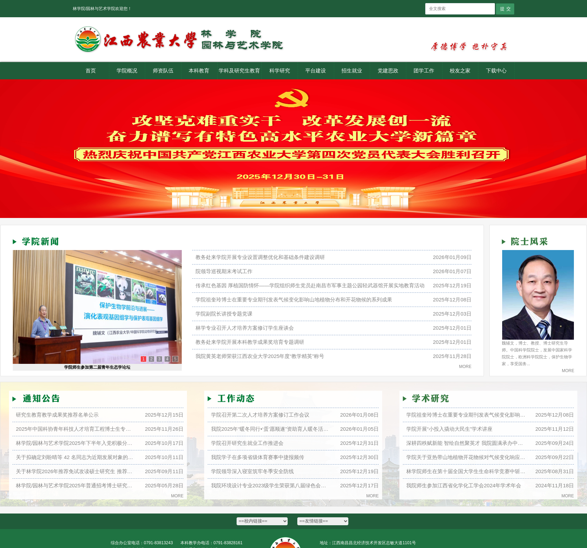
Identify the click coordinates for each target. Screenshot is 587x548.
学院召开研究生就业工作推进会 (247, 443)
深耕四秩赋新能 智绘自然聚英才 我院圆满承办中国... (466, 443)
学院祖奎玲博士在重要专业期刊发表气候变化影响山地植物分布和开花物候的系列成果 (294, 299)
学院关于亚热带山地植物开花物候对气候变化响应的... (466, 457)
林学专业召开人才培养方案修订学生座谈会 (245, 328)
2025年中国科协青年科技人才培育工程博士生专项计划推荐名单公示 (75, 429)
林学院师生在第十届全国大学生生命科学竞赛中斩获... (466, 471)
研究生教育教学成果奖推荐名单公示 (57, 415)
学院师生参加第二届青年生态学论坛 (97, 367)
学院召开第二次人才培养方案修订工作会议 (260, 415)
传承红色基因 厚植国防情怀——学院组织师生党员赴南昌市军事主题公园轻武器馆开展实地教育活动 (310, 285)
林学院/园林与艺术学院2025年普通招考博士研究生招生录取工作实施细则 (75, 485)
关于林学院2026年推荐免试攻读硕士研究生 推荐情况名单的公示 (75, 471)
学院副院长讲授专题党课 (224, 314)
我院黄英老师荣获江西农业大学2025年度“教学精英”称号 (260, 356)
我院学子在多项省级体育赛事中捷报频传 (257, 457)
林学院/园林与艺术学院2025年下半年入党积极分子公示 (75, 443)
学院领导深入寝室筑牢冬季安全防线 (252, 471)
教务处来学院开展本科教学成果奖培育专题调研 (250, 342)
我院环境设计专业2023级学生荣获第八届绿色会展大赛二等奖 (270, 485)
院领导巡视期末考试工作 (224, 271)
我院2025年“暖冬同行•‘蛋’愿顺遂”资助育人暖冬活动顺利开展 (270, 429)
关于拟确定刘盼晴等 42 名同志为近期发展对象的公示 (75, 457)
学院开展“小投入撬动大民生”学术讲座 (449, 429)
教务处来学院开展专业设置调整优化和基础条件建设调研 (260, 257)
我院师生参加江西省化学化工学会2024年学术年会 (463, 485)
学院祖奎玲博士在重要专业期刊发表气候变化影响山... (466, 415)
